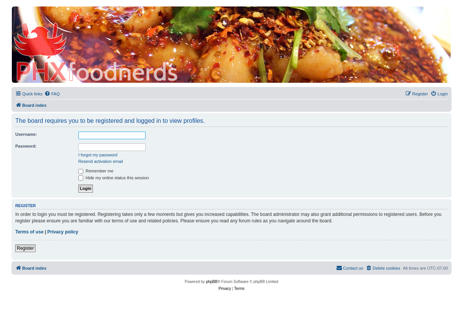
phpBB (211, 282)
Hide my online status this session (113, 177)
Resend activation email (100, 161)
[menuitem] (52, 93)
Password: (26, 146)
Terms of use (29, 232)
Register (25, 248)
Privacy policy (62, 232)
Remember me (95, 171)
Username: (26, 134)
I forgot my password (97, 155)
